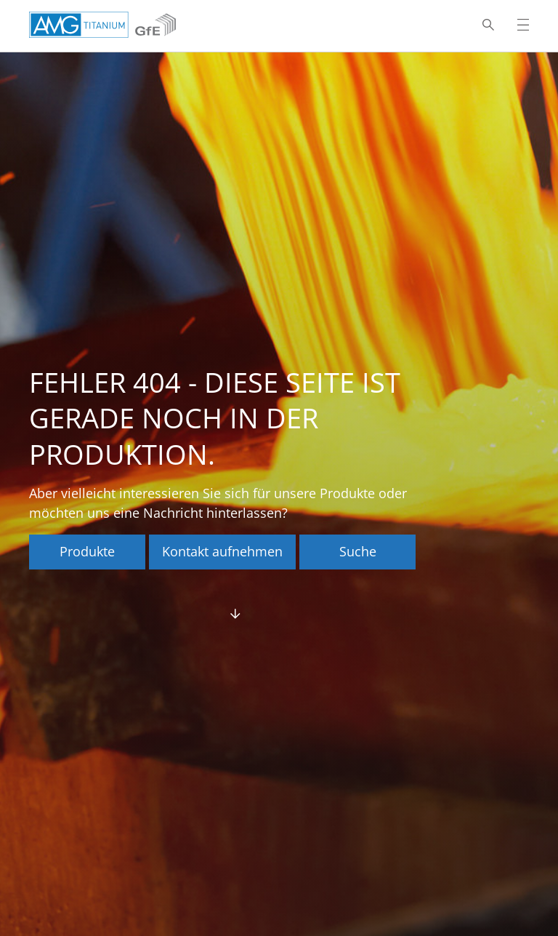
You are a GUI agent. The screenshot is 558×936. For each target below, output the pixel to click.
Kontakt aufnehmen (222, 551)
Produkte (87, 551)
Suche (357, 551)
